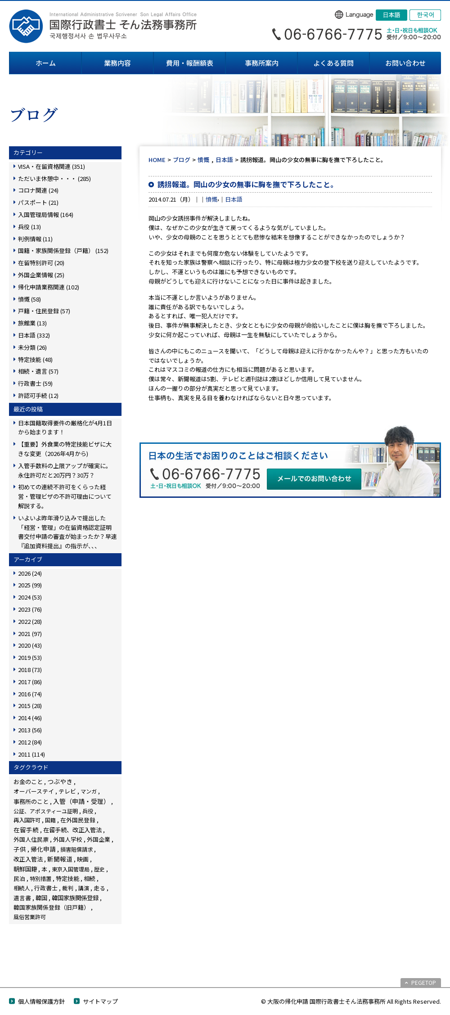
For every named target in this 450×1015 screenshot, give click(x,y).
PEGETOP (423, 982)
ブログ (181, 159)
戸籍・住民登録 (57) (44, 311)
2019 (30, 657)
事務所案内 (262, 63)
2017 (30, 681)
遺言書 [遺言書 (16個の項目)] (22, 897)
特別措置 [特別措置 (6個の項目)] (40, 879)
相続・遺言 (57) (38, 371)
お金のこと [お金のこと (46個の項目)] (28, 781)
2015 (30, 705)
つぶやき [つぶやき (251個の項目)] (59, 781)
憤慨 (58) (29, 299)
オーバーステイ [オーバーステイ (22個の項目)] (34, 791)
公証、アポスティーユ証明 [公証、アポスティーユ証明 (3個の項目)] (46, 811)
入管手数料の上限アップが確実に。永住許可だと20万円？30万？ (65, 470)
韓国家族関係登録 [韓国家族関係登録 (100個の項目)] (75, 897)
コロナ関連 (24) (38, 190)
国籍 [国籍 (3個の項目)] (50, 820)
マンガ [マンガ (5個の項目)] (89, 791)
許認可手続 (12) (38, 395)
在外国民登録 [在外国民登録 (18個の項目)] (77, 820)
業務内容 (117, 63)
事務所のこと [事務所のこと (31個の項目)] (31, 801)
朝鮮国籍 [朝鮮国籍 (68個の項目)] (25, 869)
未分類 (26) (32, 347)
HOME (157, 159)
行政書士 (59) (35, 383)
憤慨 (203, 159)
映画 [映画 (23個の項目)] (83, 859)
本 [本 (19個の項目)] (44, 869)
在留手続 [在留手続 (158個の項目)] (26, 829)
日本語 (224, 159)
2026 (30, 573)
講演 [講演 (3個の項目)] (83, 888)
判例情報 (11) (35, 239)
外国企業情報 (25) (41, 275)
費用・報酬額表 (189, 63)
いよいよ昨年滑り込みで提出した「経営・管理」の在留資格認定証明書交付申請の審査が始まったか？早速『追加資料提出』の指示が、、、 (67, 532)
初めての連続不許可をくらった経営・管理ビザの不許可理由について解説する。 (65, 496)
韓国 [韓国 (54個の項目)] (41, 897)
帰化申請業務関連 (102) (48, 287)
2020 (30, 645)
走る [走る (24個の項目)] (99, 888)
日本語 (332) (34, 335)
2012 (30, 742)
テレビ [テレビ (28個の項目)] (67, 791)
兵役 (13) (29, 226)
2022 (30, 621)
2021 (30, 633)
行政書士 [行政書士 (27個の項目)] (46, 888)
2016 (30, 694)
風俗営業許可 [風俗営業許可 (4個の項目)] (30, 916)
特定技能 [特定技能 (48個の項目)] (67, 878)
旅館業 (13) (32, 323)
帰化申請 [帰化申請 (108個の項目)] (43, 848)
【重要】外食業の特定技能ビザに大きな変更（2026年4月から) (65, 449)
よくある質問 (333, 63)
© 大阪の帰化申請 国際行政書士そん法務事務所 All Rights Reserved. (351, 1001)
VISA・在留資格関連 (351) (51, 166)
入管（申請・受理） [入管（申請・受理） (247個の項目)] (81, 801)
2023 (30, 609)
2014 (30, 717)
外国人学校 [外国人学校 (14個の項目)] (67, 839)
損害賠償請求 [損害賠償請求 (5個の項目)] (76, 849)
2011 (31, 754)
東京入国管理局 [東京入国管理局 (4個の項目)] (71, 869)
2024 (30, 597)
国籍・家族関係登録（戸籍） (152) (63, 250)
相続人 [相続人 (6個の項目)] (22, 888)
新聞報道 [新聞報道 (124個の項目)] (59, 858)
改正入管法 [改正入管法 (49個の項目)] (28, 859)
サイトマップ (100, 1001)
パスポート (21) (38, 202)
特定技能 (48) (35, 359)
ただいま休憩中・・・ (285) (54, 178)
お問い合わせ (405, 63)
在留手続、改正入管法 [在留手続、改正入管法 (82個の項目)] (72, 829)
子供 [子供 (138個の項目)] (20, 848)
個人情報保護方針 (41, 1001)
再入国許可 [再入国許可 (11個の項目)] (27, 820)
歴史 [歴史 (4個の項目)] (99, 869)
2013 (30, 730)
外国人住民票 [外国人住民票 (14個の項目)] (31, 839)
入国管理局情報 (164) (45, 214)
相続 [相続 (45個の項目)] (89, 878)
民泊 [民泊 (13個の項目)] (19, 878)
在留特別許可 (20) (41, 262)
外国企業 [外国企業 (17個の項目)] (98, 839)
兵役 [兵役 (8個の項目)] (87, 811)
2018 (30, 669)
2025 (30, 585)
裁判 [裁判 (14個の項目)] (68, 888)
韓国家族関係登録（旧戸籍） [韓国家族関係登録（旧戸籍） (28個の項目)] (52, 907)
